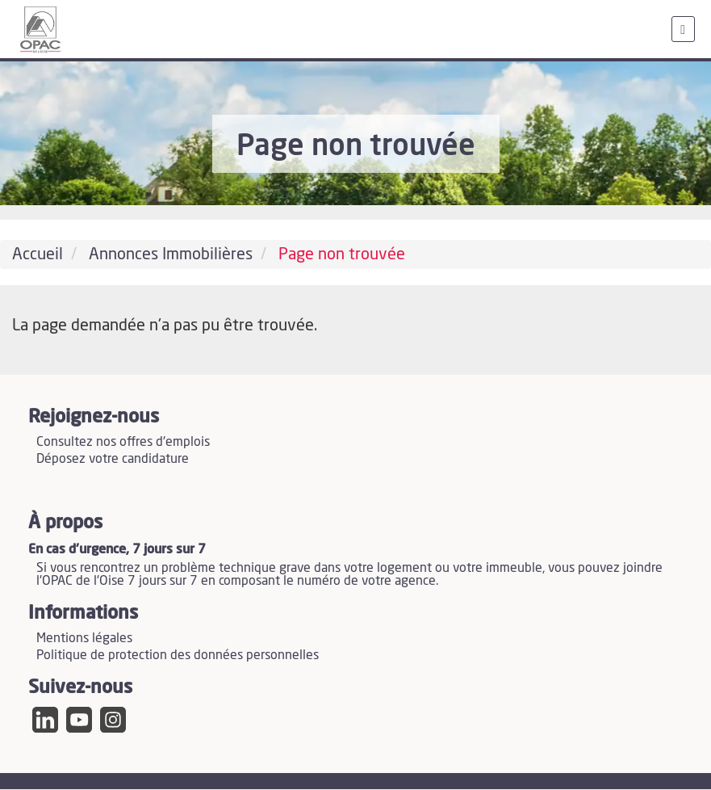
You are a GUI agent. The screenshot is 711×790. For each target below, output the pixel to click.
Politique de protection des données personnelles (177, 655)
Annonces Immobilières (171, 254)
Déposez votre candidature (112, 458)
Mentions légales (84, 638)
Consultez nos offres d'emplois (123, 441)
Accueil (37, 254)
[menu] (683, 29)
